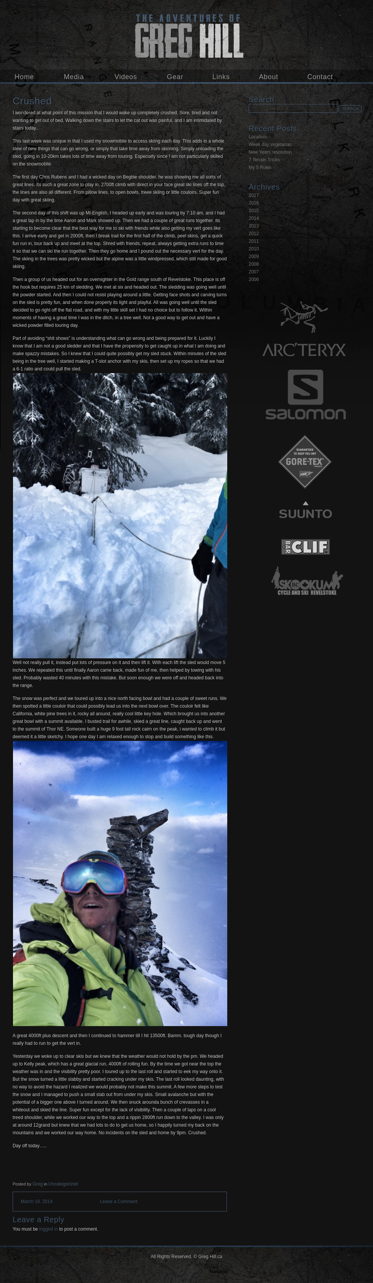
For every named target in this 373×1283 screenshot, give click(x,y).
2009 (254, 256)
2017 (254, 195)
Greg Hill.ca (186, 35)
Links (221, 77)
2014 (254, 218)
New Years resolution (270, 152)
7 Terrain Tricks (264, 159)
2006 (254, 279)
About (269, 77)
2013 (254, 226)
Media (74, 77)
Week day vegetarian (270, 144)
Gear (175, 77)
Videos (125, 77)
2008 (254, 264)
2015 (254, 210)
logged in (48, 1229)
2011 (254, 241)
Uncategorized (63, 1184)
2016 (254, 203)
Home (24, 77)
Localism (258, 137)
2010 (254, 249)
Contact (320, 77)
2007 (254, 271)
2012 (254, 233)
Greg (38, 1184)
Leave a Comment (118, 1201)
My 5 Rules (260, 167)
